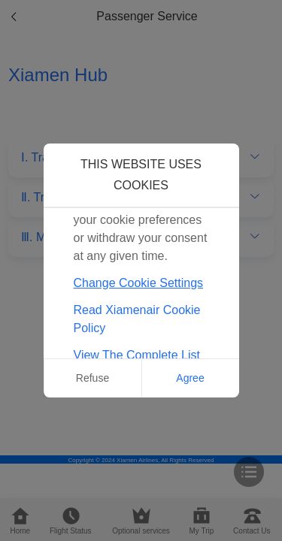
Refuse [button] (92, 378)
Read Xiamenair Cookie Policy (137, 319)
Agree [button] (190, 378)
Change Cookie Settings (139, 283)
